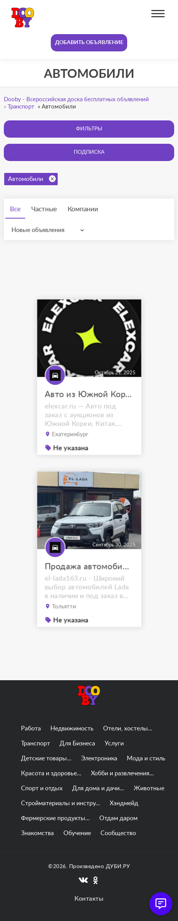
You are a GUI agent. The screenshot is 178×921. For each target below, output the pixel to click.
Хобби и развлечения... (122, 773)
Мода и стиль (146, 758)
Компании (83, 209)
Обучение (77, 833)
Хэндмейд (124, 803)
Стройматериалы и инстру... (60, 803)
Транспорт (35, 743)
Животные (149, 788)
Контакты (89, 899)
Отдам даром (118, 818)
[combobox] (49, 230)
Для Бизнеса (77, 743)
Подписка (89, 152)
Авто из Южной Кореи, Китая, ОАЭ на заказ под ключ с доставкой (89, 402)
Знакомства (37, 833)
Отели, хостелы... (127, 728)
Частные (44, 209)
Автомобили (32, 178)
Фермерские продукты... (55, 818)
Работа (31, 728)
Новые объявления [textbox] (38, 230)
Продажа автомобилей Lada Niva (89, 574)
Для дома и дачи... (98, 788)
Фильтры (89, 129)
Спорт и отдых (42, 788)
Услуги (114, 743)
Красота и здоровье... (51, 773)
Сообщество (118, 833)
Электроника (99, 758)
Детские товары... (46, 758)
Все (15, 209)
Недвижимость (72, 728)
